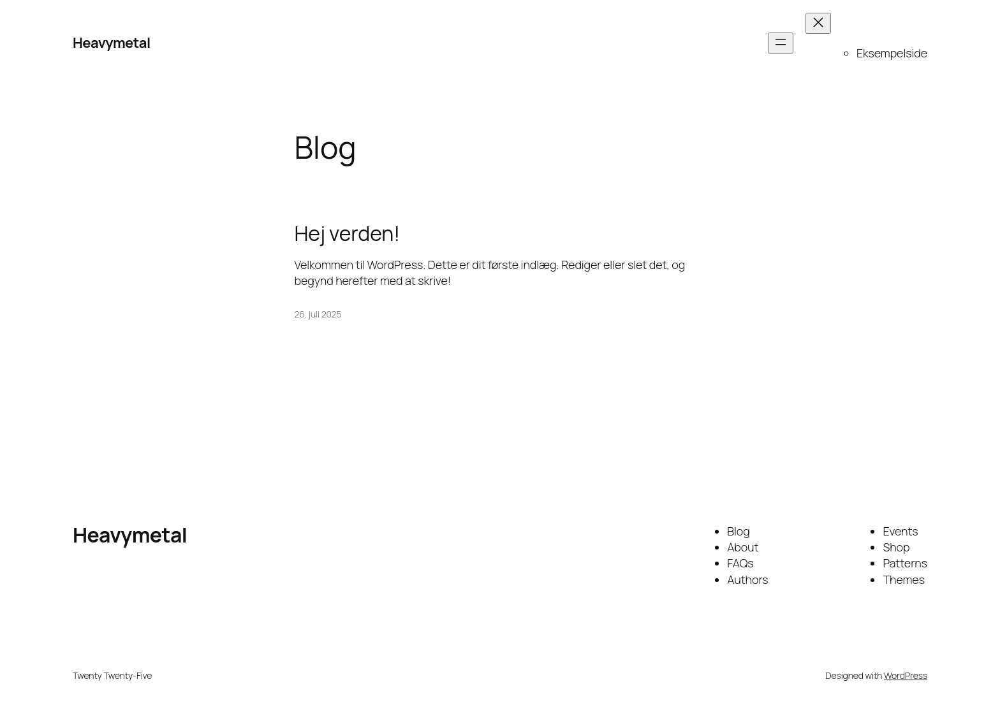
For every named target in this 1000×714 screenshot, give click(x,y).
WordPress (905, 675)
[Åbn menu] (780, 43)
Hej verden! (348, 233)
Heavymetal (112, 42)
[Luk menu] (818, 23)
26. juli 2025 (318, 314)
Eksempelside (892, 53)
